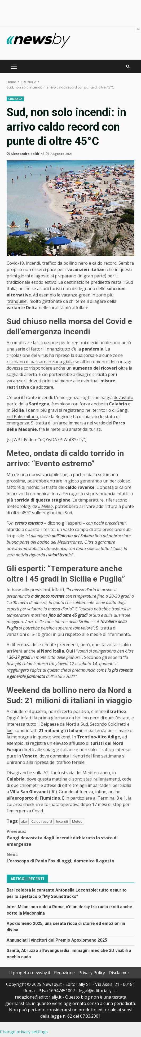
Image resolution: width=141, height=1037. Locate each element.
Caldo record (41, 821)
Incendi (62, 821)
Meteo (77, 821)
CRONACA (15, 99)
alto (24, 821)
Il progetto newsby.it (29, 973)
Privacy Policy (91, 973)
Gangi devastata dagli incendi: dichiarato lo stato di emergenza (70, 837)
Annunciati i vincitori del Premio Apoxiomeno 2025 (57, 940)
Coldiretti (117, 724)
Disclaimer (119, 973)
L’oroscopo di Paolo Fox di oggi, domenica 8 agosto (70, 857)
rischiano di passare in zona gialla (40, 362)
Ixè (9, 730)
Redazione (64, 973)
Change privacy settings (24, 1032)
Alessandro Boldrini (27, 154)
